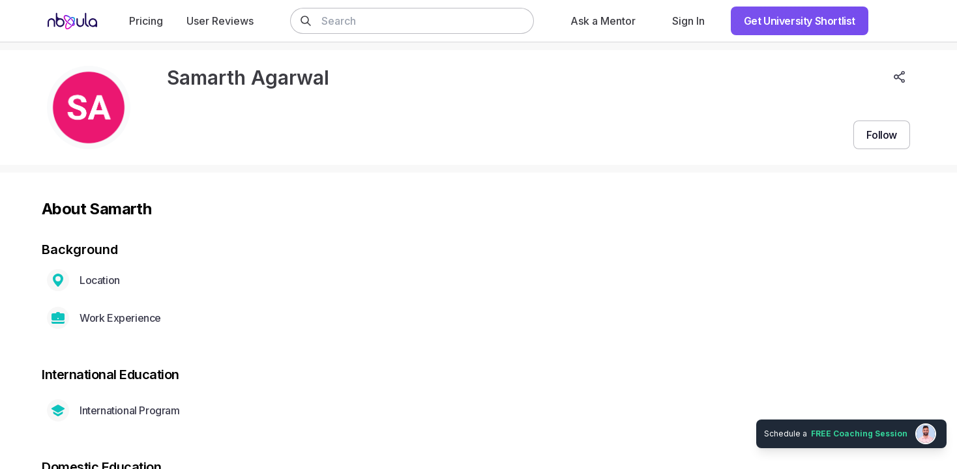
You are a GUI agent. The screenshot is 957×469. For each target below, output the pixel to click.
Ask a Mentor (603, 20)
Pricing (146, 20)
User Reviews (220, 20)
